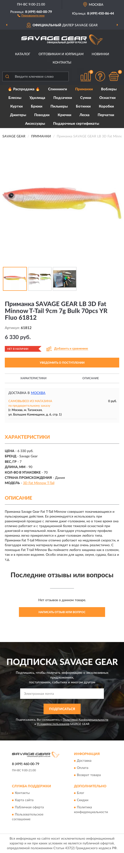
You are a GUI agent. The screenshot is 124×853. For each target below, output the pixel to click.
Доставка (84, 761)
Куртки (16, 106)
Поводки (42, 115)
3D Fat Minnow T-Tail (38, 483)
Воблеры (109, 89)
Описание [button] (90, 378)
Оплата (82, 768)
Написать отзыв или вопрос (62, 612)
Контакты (62, 62)
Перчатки (106, 115)
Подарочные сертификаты (76, 123)
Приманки (84, 89)
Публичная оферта (29, 807)
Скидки (82, 800)
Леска (84, 115)
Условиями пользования (53, 724)
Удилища (37, 98)
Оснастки (107, 98)
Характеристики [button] (33, 378)
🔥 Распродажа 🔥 (24, 89)
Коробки (106, 106)
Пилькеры (59, 106)
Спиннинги (57, 89)
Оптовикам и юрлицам (61, 54)
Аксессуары (35, 123)
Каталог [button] (22, 54)
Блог (80, 793)
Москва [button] (38, 393)
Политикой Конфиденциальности (85, 719)
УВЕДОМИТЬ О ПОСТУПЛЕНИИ (62, 362)
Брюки (36, 106)
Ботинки (83, 106)
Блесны (14, 98)
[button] (31, 15)
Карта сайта (24, 800)
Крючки (64, 115)
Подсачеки (62, 98)
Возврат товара (89, 775)
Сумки (85, 98)
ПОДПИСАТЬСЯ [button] (62, 709)
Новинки (100, 54)
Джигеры (18, 115)
